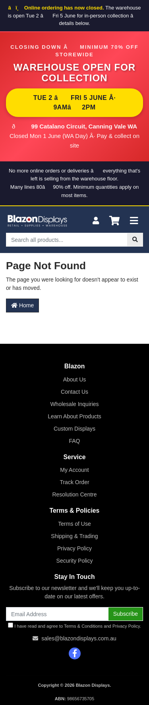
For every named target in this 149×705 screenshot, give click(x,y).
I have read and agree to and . (74, 625)
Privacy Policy (74, 548)
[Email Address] (57, 614)
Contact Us (74, 392)
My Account (74, 470)
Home (22, 305)
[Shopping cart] (114, 221)
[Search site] (135, 240)
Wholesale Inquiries (74, 404)
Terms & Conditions (83, 626)
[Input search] (67, 240)
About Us (74, 379)
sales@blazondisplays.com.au (78, 638)
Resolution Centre (74, 494)
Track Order (74, 482)
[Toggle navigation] (134, 221)
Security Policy (74, 560)
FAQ (74, 441)
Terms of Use (74, 524)
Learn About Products (74, 416)
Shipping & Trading (74, 536)
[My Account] (95, 221)
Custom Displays (74, 428)
